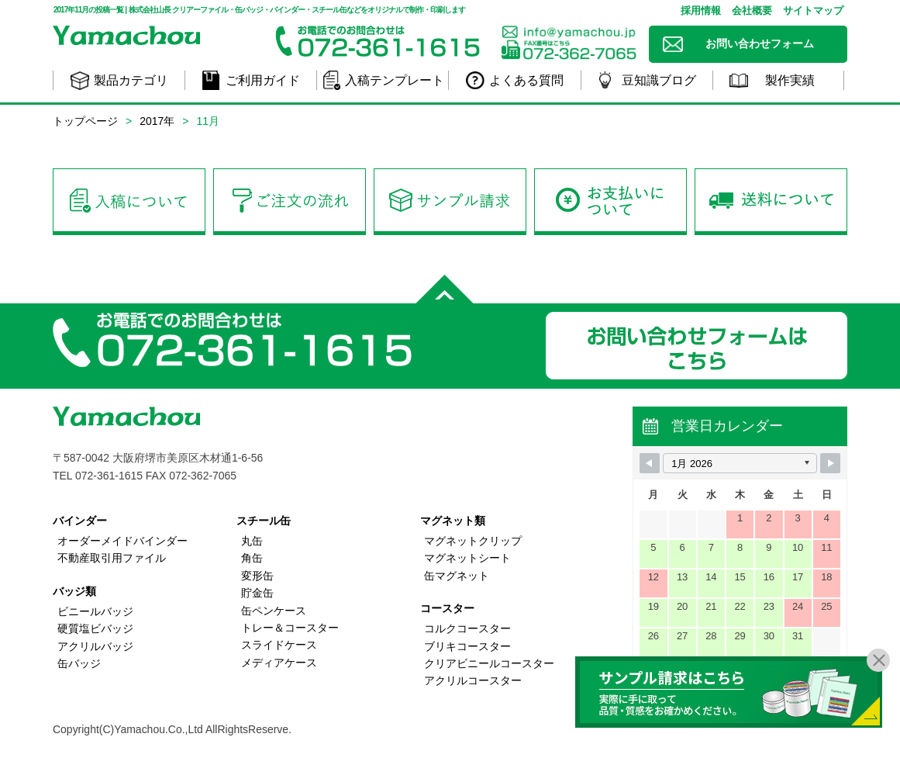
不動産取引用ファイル (111, 558)
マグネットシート (467, 558)
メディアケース (279, 662)
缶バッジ (79, 663)
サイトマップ (813, 10)
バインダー (80, 520)
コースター (447, 608)
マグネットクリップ (473, 541)
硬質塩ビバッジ (95, 628)
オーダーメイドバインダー (122, 541)
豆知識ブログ (659, 80)
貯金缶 (257, 593)
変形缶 (257, 575)
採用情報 (701, 10)
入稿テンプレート (394, 80)
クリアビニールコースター (489, 663)
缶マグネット (456, 575)
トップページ (85, 121)
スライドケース (279, 645)
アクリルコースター (473, 680)
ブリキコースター (467, 646)
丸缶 (252, 541)
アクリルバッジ (95, 646)
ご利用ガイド (263, 80)
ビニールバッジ (95, 611)
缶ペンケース (273, 610)
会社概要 (752, 10)
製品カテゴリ (131, 80)
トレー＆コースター (290, 627)
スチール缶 (263, 520)
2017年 (157, 121)
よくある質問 (526, 80)
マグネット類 (452, 520)
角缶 (252, 558)
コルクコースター (467, 628)
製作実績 (790, 80)
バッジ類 (74, 591)
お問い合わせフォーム (759, 43)
